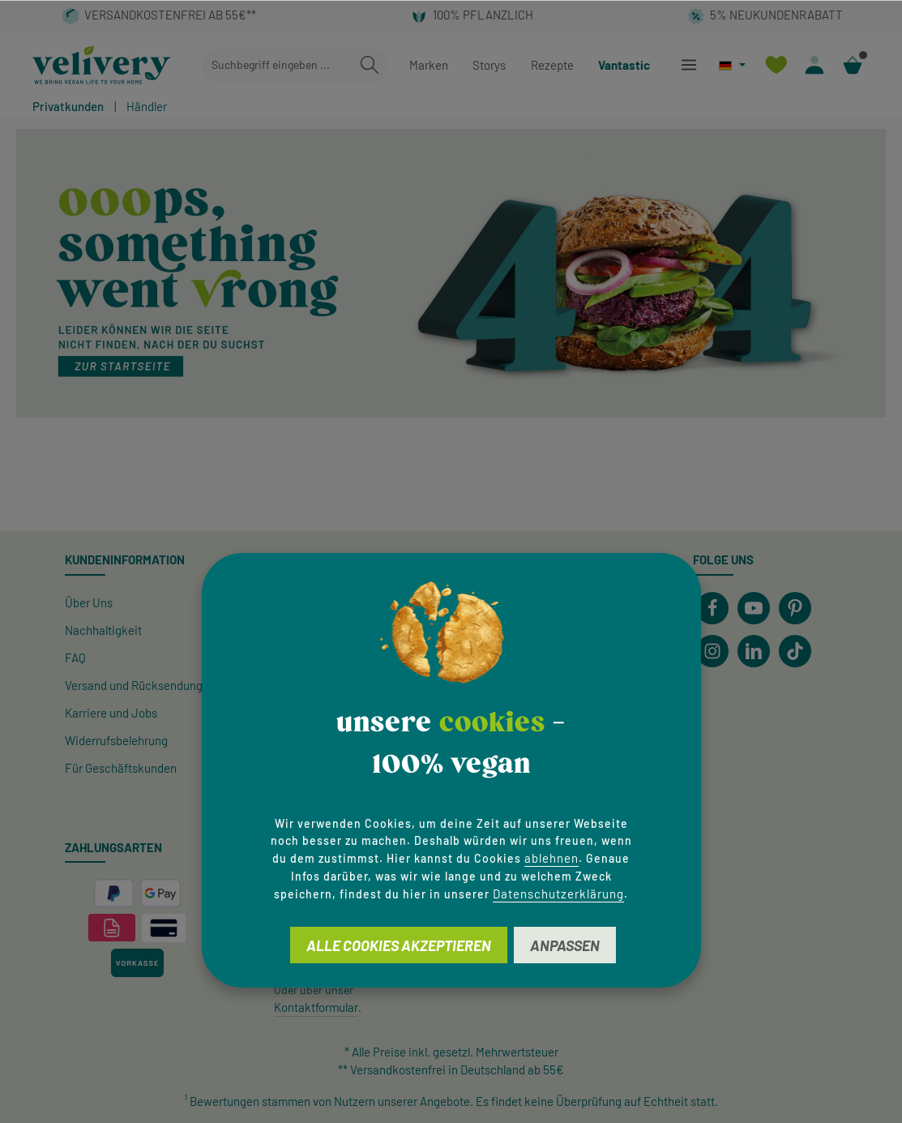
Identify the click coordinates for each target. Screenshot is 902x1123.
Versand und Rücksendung (134, 685)
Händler (146, 106)
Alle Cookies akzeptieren (398, 945)
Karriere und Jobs (111, 712)
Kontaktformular (316, 1007)
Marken (428, 65)
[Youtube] (753, 608)
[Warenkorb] (852, 65)
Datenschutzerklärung (558, 893)
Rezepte (552, 65)
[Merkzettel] (776, 65)
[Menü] (688, 65)
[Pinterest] (795, 608)
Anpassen (565, 945)
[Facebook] (712, 608)
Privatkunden (68, 106)
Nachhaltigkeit (103, 630)
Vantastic (624, 65)
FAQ (75, 657)
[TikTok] (795, 651)
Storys (489, 65)
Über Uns (89, 602)
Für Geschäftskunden (121, 768)
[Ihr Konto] (814, 65)
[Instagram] (712, 651)
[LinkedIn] (753, 651)
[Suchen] (369, 65)
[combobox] (277, 65)
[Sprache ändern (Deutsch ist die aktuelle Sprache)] (732, 65)
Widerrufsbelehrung (116, 740)
